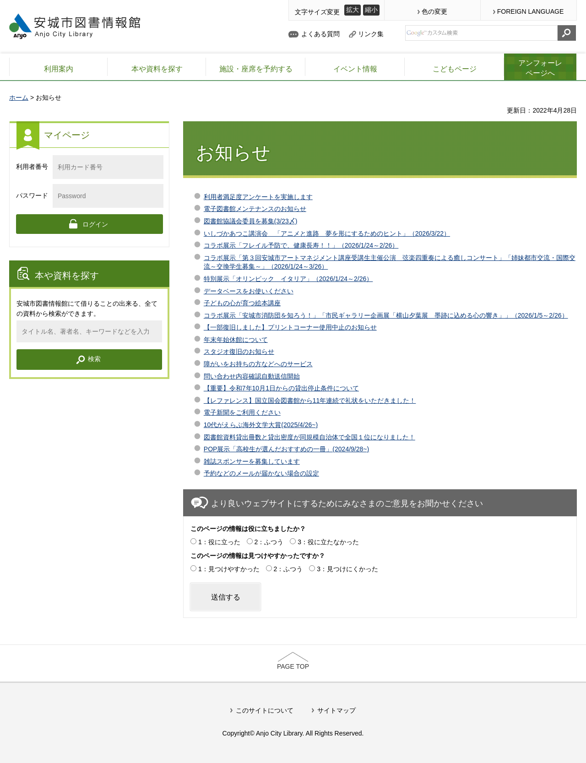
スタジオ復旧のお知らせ (239, 351)
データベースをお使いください (248, 291)
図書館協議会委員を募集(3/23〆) (251, 221)
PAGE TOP (293, 666)
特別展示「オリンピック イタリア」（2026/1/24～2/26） (288, 278)
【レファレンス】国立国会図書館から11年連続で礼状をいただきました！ (310, 400)
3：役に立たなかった (328, 542)
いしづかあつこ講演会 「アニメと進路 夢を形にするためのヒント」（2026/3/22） (327, 233)
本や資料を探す (67, 276)
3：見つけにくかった (347, 569)
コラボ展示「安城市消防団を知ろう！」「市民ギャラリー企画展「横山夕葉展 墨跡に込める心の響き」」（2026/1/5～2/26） (386, 315)
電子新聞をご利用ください (242, 412)
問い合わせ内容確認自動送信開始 (252, 376)
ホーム (18, 97)
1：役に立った (219, 542)
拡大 (352, 9)
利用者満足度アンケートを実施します (258, 196)
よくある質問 (320, 34)
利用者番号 (32, 166)
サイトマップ (336, 710)
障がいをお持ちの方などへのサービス (258, 364)
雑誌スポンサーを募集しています (252, 461)
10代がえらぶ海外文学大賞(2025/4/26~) (261, 424)
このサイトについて (264, 710)
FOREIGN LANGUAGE (530, 11)
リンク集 (371, 34)
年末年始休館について (236, 339)
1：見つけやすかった (229, 569)
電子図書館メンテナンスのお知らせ (255, 208)
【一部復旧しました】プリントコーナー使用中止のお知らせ (290, 327)
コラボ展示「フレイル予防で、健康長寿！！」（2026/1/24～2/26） (301, 245)
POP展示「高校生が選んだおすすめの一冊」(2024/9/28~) (286, 449)
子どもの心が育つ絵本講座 (242, 303)
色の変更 (434, 11)
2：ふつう (269, 542)
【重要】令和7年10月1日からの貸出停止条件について (281, 388)
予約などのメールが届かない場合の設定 (261, 473)
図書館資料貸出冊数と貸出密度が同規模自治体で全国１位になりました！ (309, 437)
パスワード (32, 195)
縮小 (371, 9)
